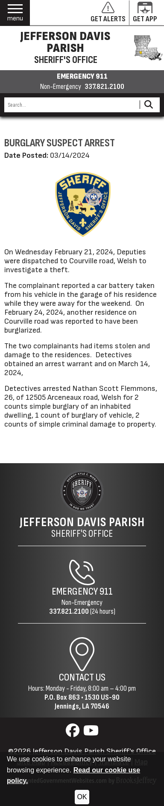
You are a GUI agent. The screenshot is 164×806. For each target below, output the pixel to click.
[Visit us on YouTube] (91, 733)
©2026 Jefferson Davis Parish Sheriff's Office (82, 751)
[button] (15, 13)
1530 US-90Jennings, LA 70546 (87, 702)
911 (106, 591)
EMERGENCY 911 (82, 76)
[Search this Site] (70, 104)
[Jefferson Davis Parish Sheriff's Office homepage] (82, 48)
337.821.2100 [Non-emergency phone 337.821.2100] (104, 87)
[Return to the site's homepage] (82, 491)
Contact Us (82, 677)
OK (82, 796)
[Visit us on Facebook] (74, 733)
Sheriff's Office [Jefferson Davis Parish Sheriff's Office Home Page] (82, 527)
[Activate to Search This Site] (148, 104)
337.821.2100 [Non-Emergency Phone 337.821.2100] (69, 611)
